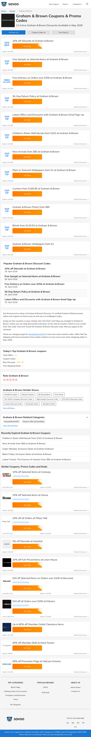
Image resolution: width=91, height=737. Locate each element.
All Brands (45, 692)
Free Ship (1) (63, 32)
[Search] (87, 4)
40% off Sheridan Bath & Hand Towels (33, 642)
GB (73, 723)
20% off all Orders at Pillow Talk (29, 518)
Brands (12, 11)
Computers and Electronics (15, 695)
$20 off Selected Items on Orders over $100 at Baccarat (42, 578)
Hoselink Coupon (10, 394)
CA (75, 727)
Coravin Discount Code (13, 404)
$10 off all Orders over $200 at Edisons (33, 601)
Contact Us (75, 691)
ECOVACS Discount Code (72, 399)
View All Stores (9, 408)
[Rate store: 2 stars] (7, 380)
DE (78, 723)
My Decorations (44, 394)
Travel (15, 699)
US (68, 723)
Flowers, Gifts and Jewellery (33, 421)
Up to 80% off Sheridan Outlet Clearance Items (38, 624)
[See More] (86, 417)
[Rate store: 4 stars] (13, 380)
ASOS (45, 687)
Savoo (3, 11)
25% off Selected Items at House (30, 495)
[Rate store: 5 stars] (16, 380)
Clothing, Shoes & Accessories (15, 691)
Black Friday (15, 687)
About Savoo (75, 687)
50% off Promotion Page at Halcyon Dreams (36, 661)
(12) (14, 32)
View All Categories (10, 425)
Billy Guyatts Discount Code (47, 399)
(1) (38, 32)
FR (83, 723)
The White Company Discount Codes (18, 399)
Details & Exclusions (81, 51)
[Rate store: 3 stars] (10, 380)
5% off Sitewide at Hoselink (27, 541)
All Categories (15, 705)
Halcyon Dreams (27, 394)
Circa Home (58, 394)
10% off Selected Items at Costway (31, 471)
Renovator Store (32, 404)
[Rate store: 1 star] (4, 380)
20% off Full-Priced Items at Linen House (34, 559)
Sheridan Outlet (49, 404)
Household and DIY (36, 334)
